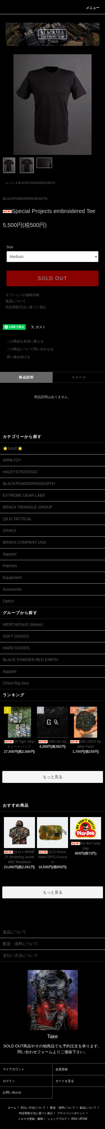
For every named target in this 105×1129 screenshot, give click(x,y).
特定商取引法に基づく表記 (26, 307)
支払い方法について (33, 1107)
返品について (16, 301)
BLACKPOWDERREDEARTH (36, 182)
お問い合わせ (12, 1092)
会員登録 (61, 1069)
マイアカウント (13, 1069)
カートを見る (64, 1081)
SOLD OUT (52, 278)
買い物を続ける (15, 357)
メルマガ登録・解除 (30, 1118)
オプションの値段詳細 (22, 295)
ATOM (83, 1118)
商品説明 (26, 377)
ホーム (10, 182)
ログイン (9, 1081)
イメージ (78, 377)
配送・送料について (62, 1107)
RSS (74, 1118)
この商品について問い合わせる (27, 349)
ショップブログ (57, 1118)
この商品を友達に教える (22, 341)
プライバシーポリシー (71, 1113)
